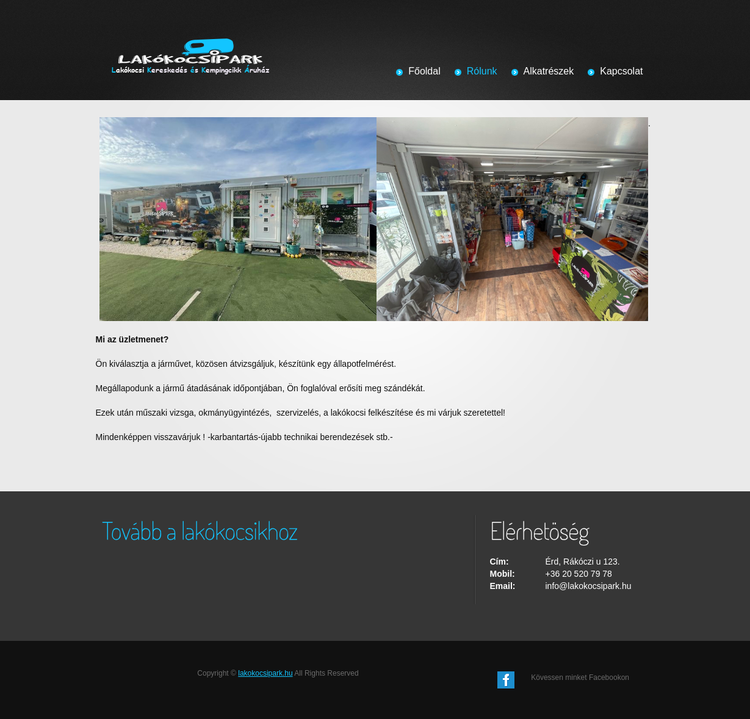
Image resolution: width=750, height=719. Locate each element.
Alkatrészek (549, 71)
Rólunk (482, 71)
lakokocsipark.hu (265, 673)
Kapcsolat (621, 71)
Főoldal (424, 71)
